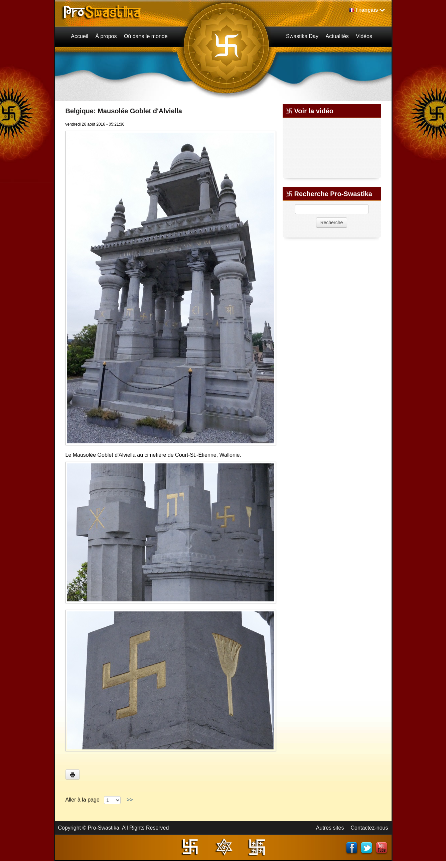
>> (130, 800)
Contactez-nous (369, 828)
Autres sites (330, 828)
